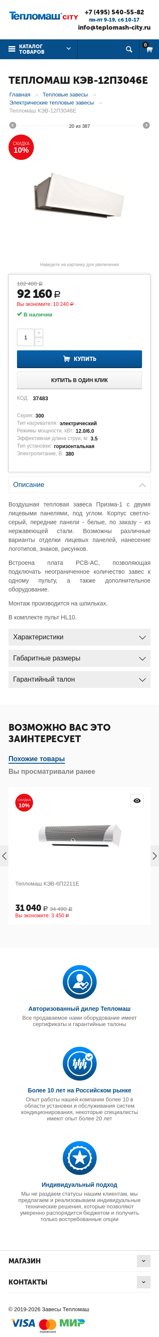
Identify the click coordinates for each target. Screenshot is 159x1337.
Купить (85, 359)
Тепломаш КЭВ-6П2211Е (47, 883)
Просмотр (137, 800)
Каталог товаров (32, 49)
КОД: (22, 398)
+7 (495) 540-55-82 (114, 12)
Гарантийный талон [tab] (79, 677)
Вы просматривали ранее (51, 771)
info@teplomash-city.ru (114, 27)
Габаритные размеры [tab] (79, 656)
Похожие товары (36, 758)
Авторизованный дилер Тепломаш (79, 1008)
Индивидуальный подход (79, 1184)
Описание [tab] (79, 482)
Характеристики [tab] (79, 635)
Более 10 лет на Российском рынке (79, 1090)
